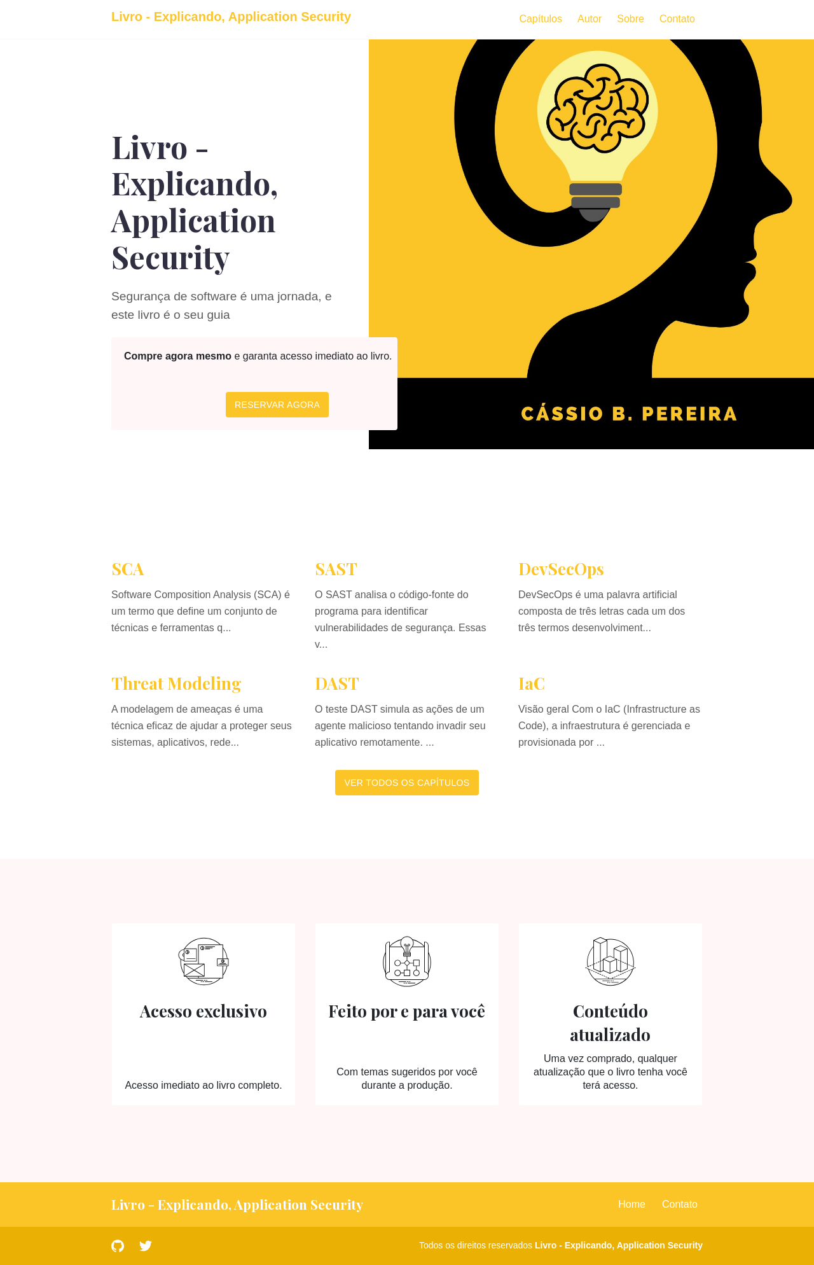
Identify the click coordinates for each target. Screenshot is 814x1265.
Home (631, 1204)
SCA (127, 568)
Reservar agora (277, 405)
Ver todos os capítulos (406, 783)
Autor (589, 18)
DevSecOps (561, 568)
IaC (531, 683)
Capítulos (540, 18)
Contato (677, 18)
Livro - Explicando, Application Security (619, 1245)
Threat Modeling (176, 683)
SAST (336, 568)
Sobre (630, 18)
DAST (337, 683)
